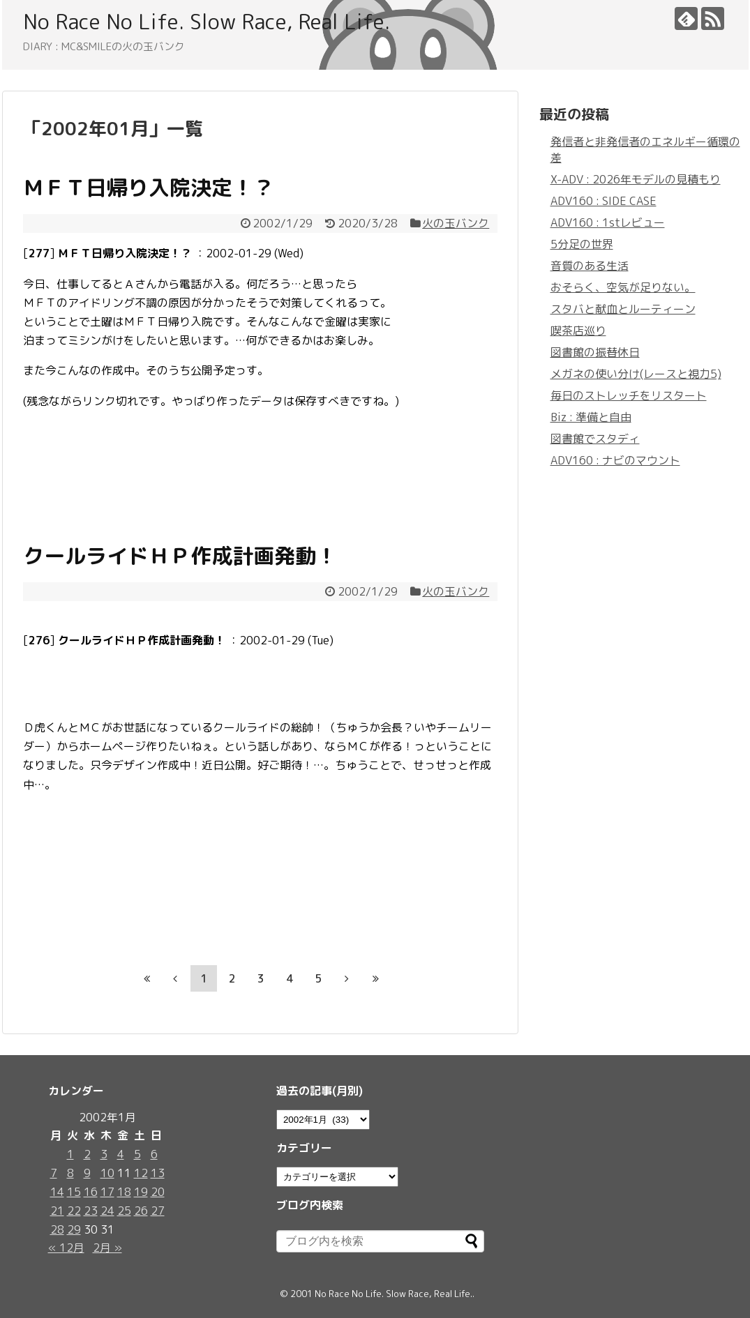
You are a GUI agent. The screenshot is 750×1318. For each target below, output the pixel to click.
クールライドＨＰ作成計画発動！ (180, 555)
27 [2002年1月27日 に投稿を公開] (158, 1210)
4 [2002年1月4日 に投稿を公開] (120, 1154)
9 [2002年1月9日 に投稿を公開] (87, 1173)
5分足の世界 (581, 244)
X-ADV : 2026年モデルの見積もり (635, 179)
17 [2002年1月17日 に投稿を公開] (107, 1191)
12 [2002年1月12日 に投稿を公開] (141, 1173)
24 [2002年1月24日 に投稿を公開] (107, 1210)
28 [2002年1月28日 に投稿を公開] (57, 1229)
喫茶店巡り (578, 330)
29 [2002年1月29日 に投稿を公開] (74, 1229)
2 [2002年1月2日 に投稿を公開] (87, 1154)
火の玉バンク (455, 223)
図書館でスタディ (595, 438)
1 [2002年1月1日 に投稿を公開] (70, 1154)
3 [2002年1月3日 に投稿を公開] (103, 1154)
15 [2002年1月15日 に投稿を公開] (74, 1191)
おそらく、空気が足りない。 (623, 287)
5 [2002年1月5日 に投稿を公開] (137, 1154)
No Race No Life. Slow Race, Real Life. (206, 21)
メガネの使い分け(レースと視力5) (635, 373)
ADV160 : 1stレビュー (607, 222)
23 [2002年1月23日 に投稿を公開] (91, 1210)
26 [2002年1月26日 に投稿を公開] (141, 1210)
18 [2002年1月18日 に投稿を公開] (124, 1191)
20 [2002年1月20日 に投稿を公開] (158, 1191)
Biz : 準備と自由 (590, 417)
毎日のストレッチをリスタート (628, 395)
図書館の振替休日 (595, 352)
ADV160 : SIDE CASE (603, 201)
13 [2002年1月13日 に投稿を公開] (158, 1173)
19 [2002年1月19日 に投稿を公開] (141, 1191)
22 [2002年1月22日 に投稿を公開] (74, 1210)
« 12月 (66, 1247)
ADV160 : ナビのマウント (615, 460)
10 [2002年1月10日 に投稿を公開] (107, 1173)
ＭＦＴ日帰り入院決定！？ (148, 187)
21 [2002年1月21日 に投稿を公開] (57, 1210)
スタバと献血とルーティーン (623, 309)
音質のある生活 (589, 265)
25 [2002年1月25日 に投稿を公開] (124, 1210)
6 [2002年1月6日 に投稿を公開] (154, 1154)
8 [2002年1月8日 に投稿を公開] (70, 1173)
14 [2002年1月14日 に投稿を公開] (57, 1191)
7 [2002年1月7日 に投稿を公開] (53, 1173)
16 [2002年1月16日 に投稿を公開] (91, 1191)
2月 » (107, 1247)
